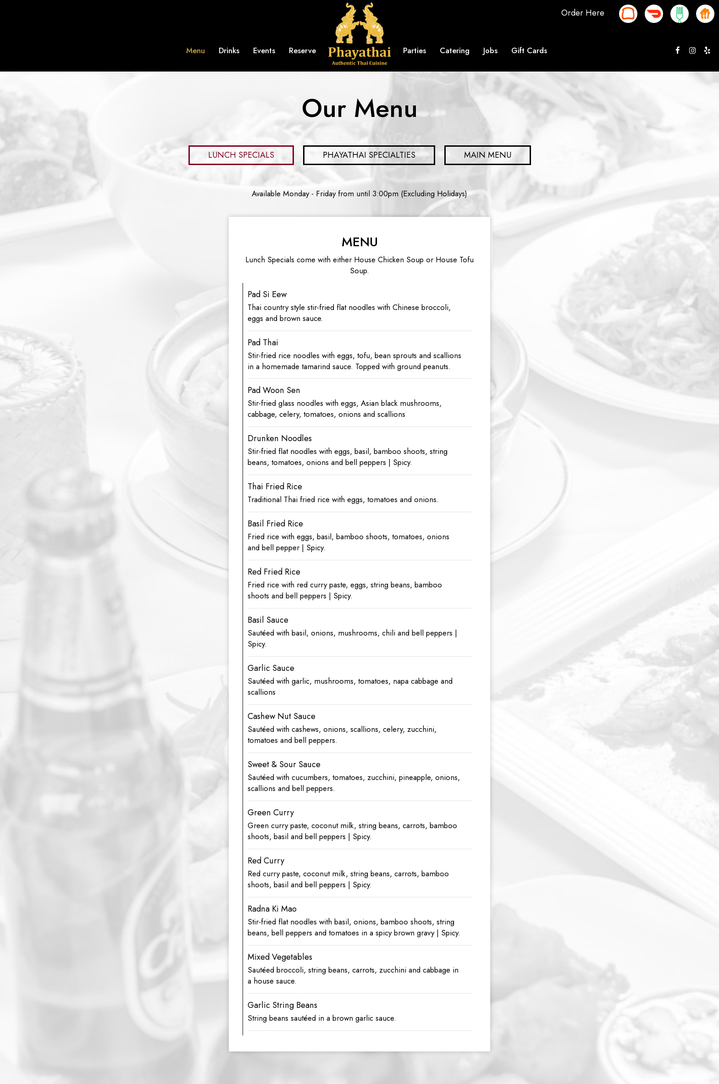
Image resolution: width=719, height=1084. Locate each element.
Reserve (302, 50)
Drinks (229, 50)
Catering (455, 50)
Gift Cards (529, 50)
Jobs (490, 50)
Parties (414, 50)
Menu (195, 50)
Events (264, 50)
